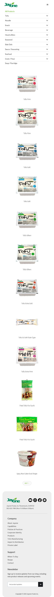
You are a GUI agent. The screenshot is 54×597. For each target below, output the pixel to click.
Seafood (8, 54)
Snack (7, 25)
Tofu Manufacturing (15, 539)
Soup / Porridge (11, 63)
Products (11, 536)
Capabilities (12, 526)
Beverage (9, 30)
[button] (47, 4)
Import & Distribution (16, 542)
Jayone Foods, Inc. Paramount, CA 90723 (20, 506)
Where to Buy (13, 556)
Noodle (8, 20)
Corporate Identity (15, 532)
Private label (12, 545)
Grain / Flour (10, 59)
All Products (10, 11)
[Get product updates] (23, 584)
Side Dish (8, 44)
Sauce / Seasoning (12, 49)
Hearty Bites (10, 35)
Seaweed (8, 40)
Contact (11, 563)
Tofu (7, 16)
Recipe (10, 560)
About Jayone (13, 523)
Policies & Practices (15, 529)
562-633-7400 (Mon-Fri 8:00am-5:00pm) (20, 508)
